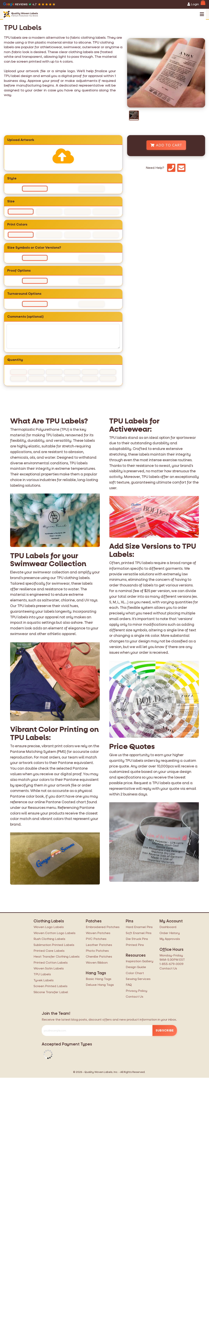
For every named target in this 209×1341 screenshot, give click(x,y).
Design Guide (136, 967)
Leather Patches (99, 945)
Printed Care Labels (49, 951)
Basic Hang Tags (98, 979)
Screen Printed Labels (50, 986)
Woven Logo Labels (49, 927)
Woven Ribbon (97, 962)
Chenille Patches (99, 956)
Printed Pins (135, 945)
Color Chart (135, 973)
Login (193, 4)
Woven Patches (98, 933)
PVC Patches (96, 939)
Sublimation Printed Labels (54, 945)
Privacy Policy (136, 991)
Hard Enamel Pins (139, 927)
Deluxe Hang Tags (100, 985)
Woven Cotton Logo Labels (54, 933)
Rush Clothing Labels (49, 939)
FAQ (129, 985)
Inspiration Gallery (139, 961)
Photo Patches (97, 951)
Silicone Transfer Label (51, 992)
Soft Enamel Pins (138, 933)
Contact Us (134, 997)
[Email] (181, 167)
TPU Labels (42, 974)
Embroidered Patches (103, 927)
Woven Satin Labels (49, 968)
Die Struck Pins (137, 939)
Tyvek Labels (44, 980)
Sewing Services (138, 979)
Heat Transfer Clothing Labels (57, 956)
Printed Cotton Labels (51, 962)
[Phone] (171, 167)
